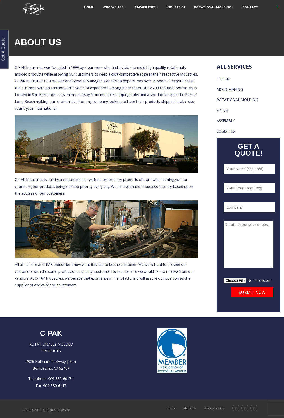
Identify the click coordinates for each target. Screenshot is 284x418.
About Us (190, 408)
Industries (176, 7)
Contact (250, 7)
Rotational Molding (213, 7)
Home (89, 7)
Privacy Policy (214, 408)
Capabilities (146, 7)
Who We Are (114, 7)
